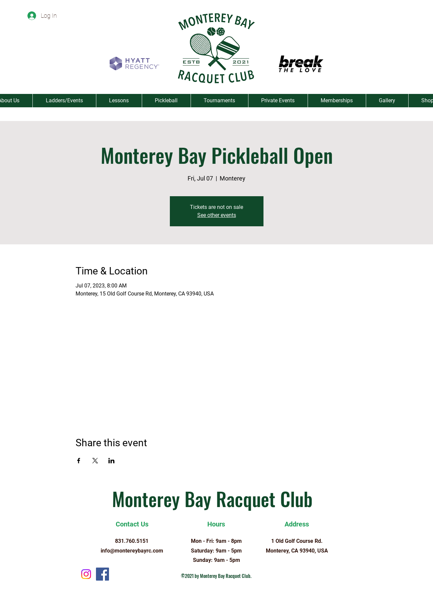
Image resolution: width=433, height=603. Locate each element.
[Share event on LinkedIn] (111, 460)
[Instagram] (86, 574)
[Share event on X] (95, 460)
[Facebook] (102, 574)
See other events (216, 215)
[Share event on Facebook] (79, 460)
